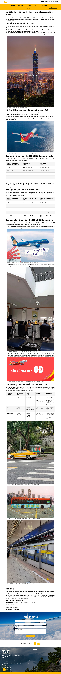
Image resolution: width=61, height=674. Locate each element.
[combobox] (53, 7)
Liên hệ (28, 8)
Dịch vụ (28, 5)
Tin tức (36, 5)
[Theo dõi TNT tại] (35, 643)
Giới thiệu (20, 5)
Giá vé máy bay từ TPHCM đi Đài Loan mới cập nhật (25, 586)
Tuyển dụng (44, 5)
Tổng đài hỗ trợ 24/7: (49, 1)
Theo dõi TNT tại (27, 643)
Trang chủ (12, 5)
